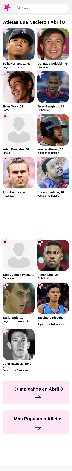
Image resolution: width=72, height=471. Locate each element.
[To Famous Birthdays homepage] (7, 7)
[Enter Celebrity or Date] (41, 8)
